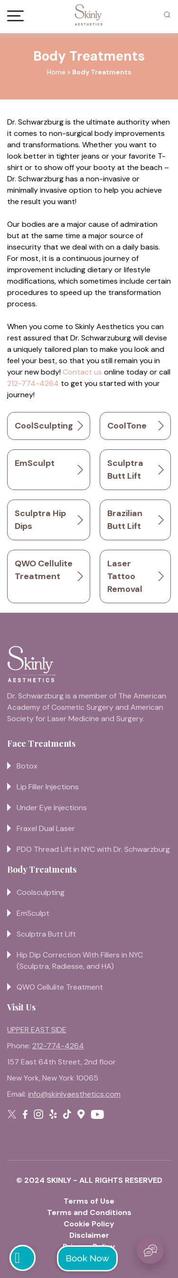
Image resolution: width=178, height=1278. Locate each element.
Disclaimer (89, 1235)
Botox (27, 766)
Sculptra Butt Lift (46, 934)
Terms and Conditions (89, 1212)
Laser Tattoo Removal (124, 576)
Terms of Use (89, 1201)
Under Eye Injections (52, 808)
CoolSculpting (44, 425)
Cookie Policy (89, 1224)
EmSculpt (35, 463)
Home (56, 72)
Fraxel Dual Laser (46, 828)
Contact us (82, 372)
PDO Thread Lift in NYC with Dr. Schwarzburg (93, 849)
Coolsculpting (41, 892)
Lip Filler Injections (48, 787)
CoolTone (127, 425)
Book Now (87, 1258)
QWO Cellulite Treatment (60, 987)
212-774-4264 (33, 383)
